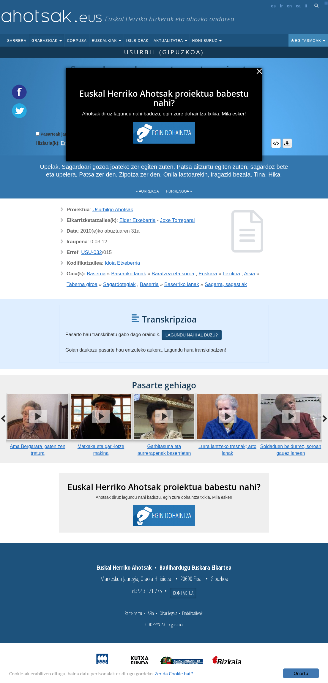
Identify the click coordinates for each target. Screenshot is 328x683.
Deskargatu (287, 143)
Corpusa (76, 41)
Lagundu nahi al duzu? (191, 335)
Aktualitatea (170, 41)
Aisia (249, 274)
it (306, 6)
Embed (276, 143)
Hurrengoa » (179, 191)
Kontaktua (183, 592)
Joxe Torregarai (177, 220)
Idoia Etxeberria (122, 263)
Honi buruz (207, 41)
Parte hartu (133, 613)
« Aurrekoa (147, 191)
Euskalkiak (106, 41)
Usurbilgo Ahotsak (112, 209)
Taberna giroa (82, 284)
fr (281, 6)
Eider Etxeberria (137, 220)
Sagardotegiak (119, 284)
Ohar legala (168, 613)
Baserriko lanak (128, 274)
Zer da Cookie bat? (174, 674)
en (289, 6)
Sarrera (16, 41)
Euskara (207, 274)
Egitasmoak (308, 41)
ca (298, 6)
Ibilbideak (137, 41)
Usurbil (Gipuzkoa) (164, 52)
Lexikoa (231, 274)
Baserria (96, 274)
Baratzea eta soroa (173, 274)
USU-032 (91, 252)
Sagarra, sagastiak (226, 284)
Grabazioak (46, 41)
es (273, 6)
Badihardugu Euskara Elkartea (195, 567)
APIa (151, 613)
